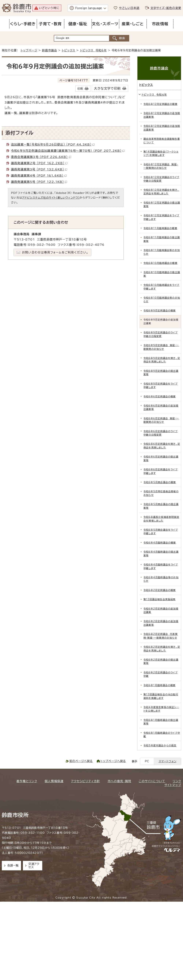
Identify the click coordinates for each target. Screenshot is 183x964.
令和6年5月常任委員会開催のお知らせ (161, 493)
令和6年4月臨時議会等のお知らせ (161, 579)
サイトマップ (172, 784)
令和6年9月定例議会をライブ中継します (160, 385)
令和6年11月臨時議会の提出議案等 (161, 239)
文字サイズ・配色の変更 (165, 8)
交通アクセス (33, 865)
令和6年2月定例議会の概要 (159, 590)
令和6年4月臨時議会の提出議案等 (161, 554)
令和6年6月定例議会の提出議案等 (160, 458)
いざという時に (49, 8)
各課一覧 (13, 865)
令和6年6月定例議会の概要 (159, 396)
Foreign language (88, 8)
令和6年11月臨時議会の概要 (160, 228)
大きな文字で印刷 (107, 88)
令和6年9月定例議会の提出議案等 (160, 373)
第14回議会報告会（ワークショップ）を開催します (160, 153)
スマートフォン (167, 761)
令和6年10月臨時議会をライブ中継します (161, 287)
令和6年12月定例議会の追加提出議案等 (161, 115)
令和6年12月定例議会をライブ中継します (161, 217)
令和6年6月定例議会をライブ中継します (160, 471)
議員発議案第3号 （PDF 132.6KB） (39, 169)
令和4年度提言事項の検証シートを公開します (161, 709)
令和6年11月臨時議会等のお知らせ (161, 252)
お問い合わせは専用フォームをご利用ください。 (55, 252)
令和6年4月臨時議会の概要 (159, 543)
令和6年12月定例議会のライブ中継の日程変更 (161, 179)
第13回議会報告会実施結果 (159, 599)
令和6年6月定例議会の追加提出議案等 (160, 407)
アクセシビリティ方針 (85, 781)
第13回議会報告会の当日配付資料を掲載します (160, 696)
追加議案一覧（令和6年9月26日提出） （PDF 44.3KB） (53, 144)
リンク (177, 781)
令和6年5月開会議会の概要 (159, 482)
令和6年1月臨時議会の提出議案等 (160, 722)
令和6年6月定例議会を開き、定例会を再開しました (161, 446)
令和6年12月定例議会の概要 (160, 104)
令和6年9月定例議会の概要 (159, 310)
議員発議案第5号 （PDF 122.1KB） (39, 181)
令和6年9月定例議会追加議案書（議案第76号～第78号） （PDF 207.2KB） (68, 150)
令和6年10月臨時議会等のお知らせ (161, 299)
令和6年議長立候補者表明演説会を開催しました (161, 519)
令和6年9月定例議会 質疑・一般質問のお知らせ (161, 347)
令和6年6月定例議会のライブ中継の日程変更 (160, 433)
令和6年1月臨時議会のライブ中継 (161, 735)
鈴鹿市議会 (49, 50)
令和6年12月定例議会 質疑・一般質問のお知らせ (160, 166)
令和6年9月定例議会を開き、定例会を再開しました (161, 360)
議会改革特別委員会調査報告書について (161, 141)
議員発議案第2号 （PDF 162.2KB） (39, 163)
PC (147, 761)
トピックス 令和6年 (93, 50)
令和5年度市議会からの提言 (160, 745)
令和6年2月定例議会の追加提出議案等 (160, 623)
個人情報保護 (54, 781)
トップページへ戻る (113, 761)
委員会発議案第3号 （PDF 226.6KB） (41, 156)
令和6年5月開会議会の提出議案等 (161, 506)
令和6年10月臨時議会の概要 (160, 263)
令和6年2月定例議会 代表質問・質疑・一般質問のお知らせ (160, 636)
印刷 (80, 88)
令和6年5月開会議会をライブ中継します (160, 532)
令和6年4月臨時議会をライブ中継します (160, 566)
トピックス (68, 50)
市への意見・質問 (119, 781)
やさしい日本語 (129, 8)
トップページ (29, 50)
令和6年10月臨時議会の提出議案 (161, 274)
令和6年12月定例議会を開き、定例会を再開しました (161, 192)
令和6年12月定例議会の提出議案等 (161, 204)
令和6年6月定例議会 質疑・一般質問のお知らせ (161, 420)
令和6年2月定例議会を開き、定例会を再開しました (161, 649)
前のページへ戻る (81, 761)
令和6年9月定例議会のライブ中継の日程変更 (160, 334)
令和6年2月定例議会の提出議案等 (160, 661)
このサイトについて (152, 781)
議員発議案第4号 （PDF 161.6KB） (39, 175)
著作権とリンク (26, 781)
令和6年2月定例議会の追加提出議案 (160, 610)
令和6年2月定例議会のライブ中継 (160, 674)
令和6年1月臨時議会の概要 (159, 685)
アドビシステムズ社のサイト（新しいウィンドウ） (51, 197)
